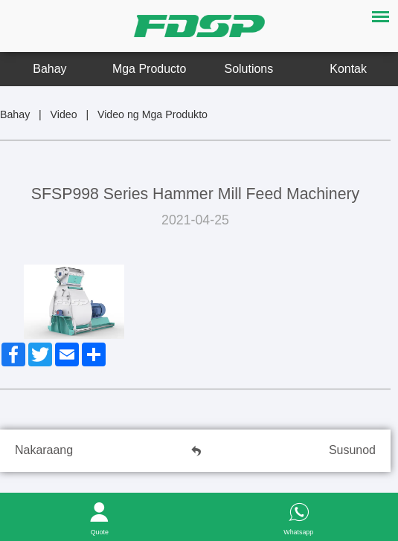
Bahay (49, 68)
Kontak (348, 68)
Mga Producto (149, 68)
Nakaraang (44, 450)
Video (64, 114)
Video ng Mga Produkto (152, 114)
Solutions (249, 68)
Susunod (352, 450)
